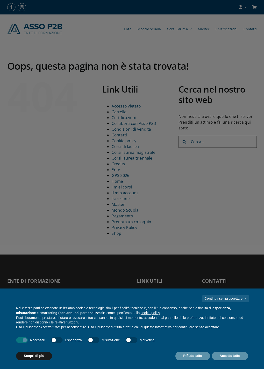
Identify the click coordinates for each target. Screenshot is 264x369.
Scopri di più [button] (34, 356)
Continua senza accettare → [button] (225, 298)
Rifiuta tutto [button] (192, 356)
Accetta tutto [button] (230, 356)
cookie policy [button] (150, 313)
